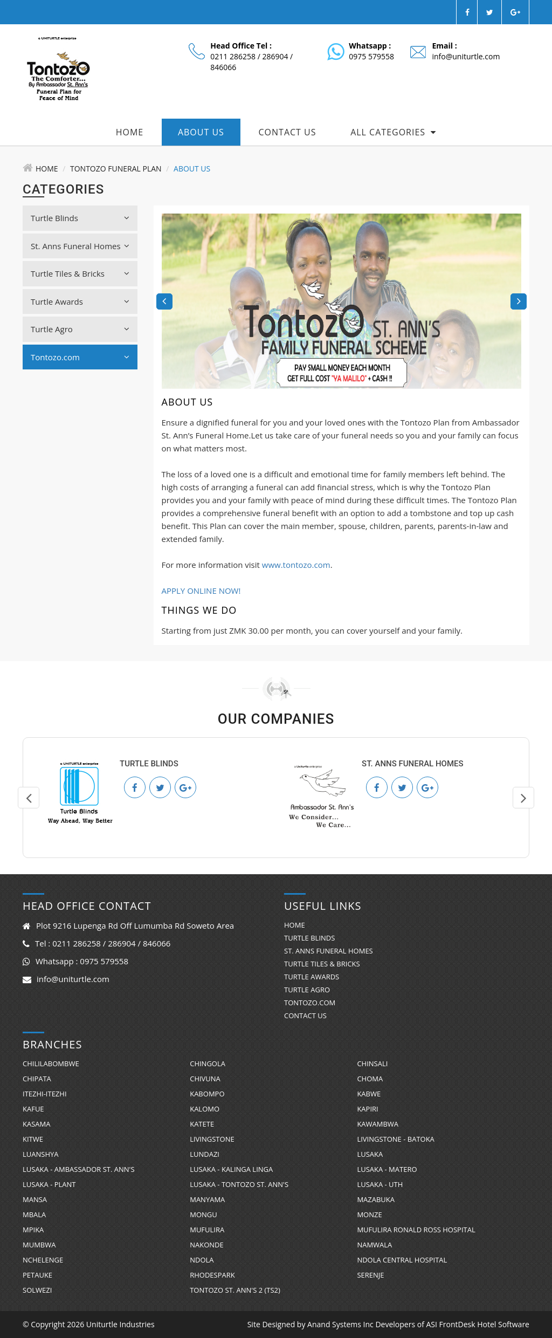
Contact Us (287, 132)
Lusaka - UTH (380, 1184)
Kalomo (204, 1109)
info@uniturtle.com (466, 56)
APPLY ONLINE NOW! (201, 590)
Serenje (370, 1275)
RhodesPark (212, 1275)
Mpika (33, 1229)
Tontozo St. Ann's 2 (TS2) (235, 1290)
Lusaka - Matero (387, 1169)
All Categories (393, 132)
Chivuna (205, 1078)
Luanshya (40, 1154)
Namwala (374, 1245)
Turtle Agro (80, 329)
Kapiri (367, 1109)
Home (130, 132)
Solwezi (37, 1290)
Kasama (36, 1124)
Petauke (37, 1275)
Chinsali (372, 1063)
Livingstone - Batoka (395, 1139)
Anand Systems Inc (340, 1324)
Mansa (35, 1199)
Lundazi (204, 1154)
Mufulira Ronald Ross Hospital (416, 1229)
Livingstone (212, 1139)
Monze (369, 1214)
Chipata (37, 1078)
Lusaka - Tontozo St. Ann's (239, 1184)
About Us (201, 132)
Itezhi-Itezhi (45, 1094)
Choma (370, 1078)
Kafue (33, 1109)
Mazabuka (376, 1199)
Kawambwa (377, 1124)
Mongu (203, 1214)
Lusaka (370, 1154)
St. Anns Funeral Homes (80, 246)
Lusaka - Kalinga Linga (231, 1169)
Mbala (34, 1214)
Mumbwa (39, 1245)
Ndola (201, 1260)
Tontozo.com (80, 357)
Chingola (207, 1063)
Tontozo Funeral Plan (116, 168)
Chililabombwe (51, 1063)
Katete (202, 1124)
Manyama (207, 1199)
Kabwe (369, 1094)
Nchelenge (43, 1260)
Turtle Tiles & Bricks (80, 273)
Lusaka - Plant (49, 1184)
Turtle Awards (80, 301)
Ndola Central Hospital (402, 1260)
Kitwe (33, 1139)
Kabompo (207, 1094)
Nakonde (207, 1245)
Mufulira (207, 1229)
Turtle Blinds (80, 217)
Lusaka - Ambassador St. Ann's (79, 1169)
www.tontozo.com (296, 564)
